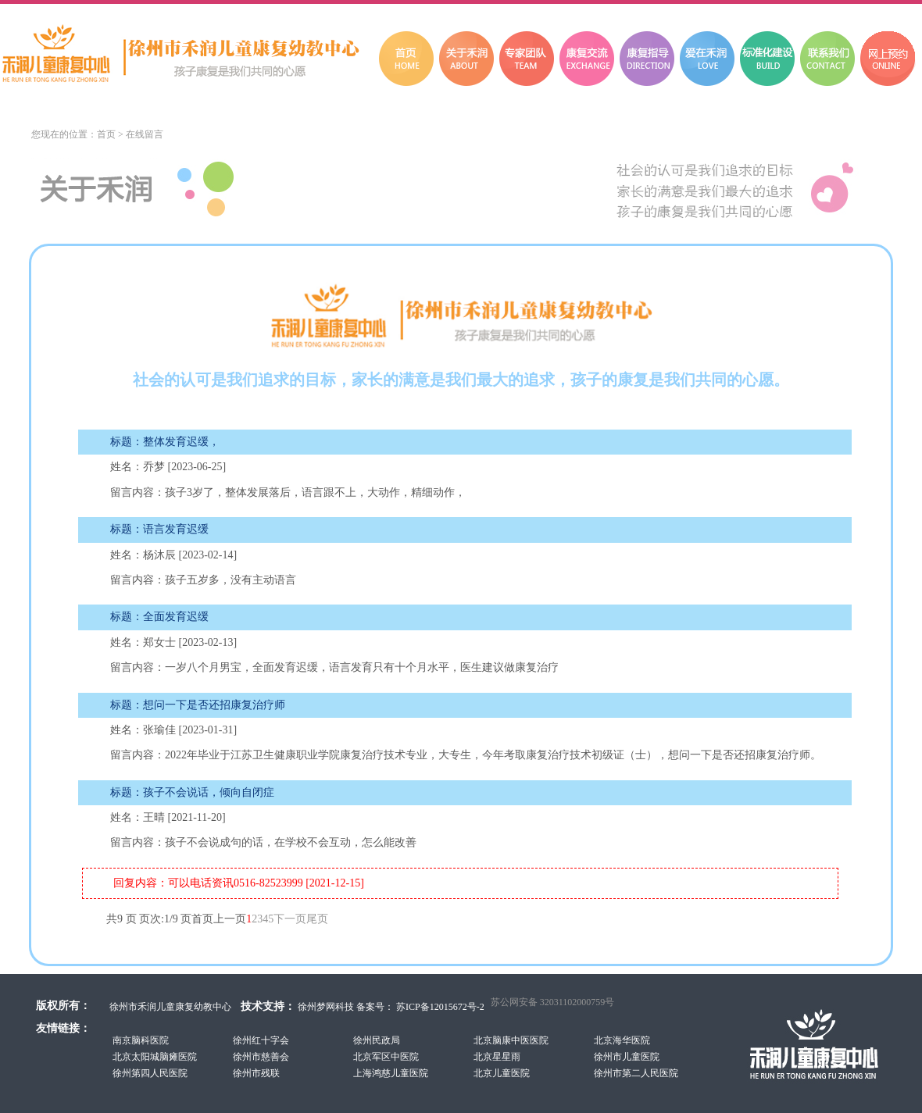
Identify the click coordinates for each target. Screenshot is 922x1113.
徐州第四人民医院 (150, 1073)
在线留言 (144, 134)
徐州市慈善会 (261, 1056)
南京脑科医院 (141, 1040)
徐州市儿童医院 (626, 1056)
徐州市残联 (256, 1073)
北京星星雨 (497, 1056)
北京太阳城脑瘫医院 (155, 1056)
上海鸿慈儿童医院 (390, 1073)
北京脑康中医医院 (511, 1040)
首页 (106, 134)
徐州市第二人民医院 (636, 1073)
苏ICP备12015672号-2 (439, 1006)
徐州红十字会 (261, 1040)
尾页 (317, 919)
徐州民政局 (376, 1040)
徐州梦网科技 (326, 1006)
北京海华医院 (622, 1040)
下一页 (289, 919)
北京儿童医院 (502, 1073)
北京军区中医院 (386, 1056)
